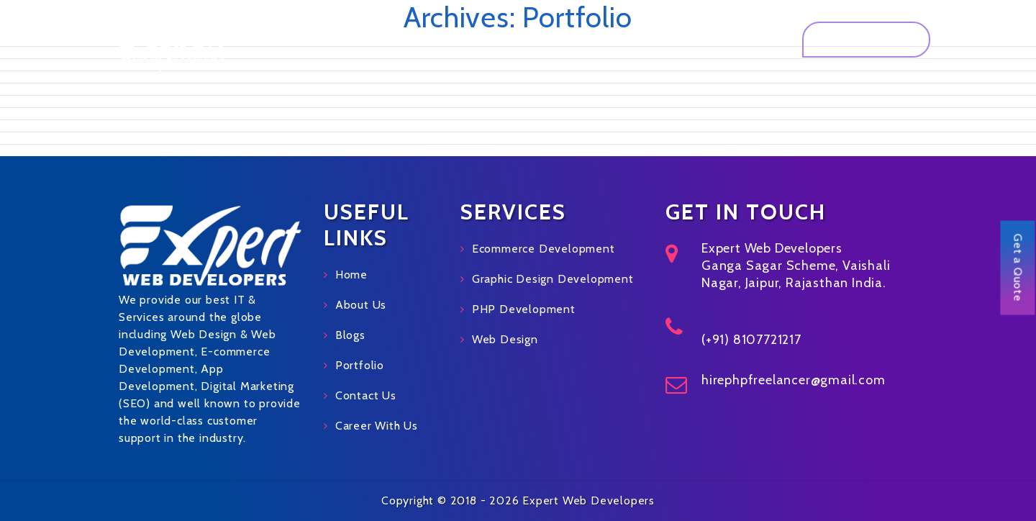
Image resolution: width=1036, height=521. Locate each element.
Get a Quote (866, 39)
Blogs (350, 335)
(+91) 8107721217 (751, 340)
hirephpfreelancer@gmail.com (793, 380)
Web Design (505, 339)
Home (393, 39)
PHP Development (524, 309)
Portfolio (613, 39)
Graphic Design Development (553, 279)
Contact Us (738, 39)
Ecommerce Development (543, 248)
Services (531, 39)
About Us (458, 39)
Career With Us (376, 425)
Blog (673, 39)
